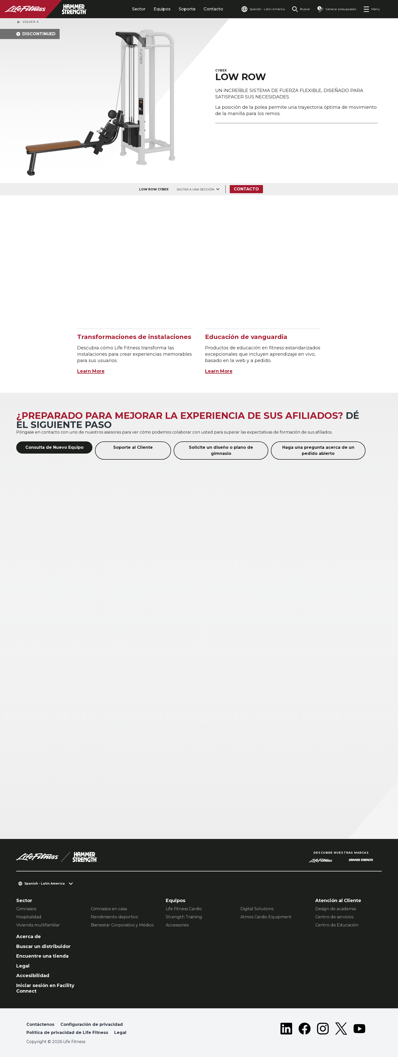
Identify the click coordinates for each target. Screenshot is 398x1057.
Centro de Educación (336, 925)
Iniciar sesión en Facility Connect (45, 988)
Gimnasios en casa (109, 908)
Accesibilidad (32, 975)
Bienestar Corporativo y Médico (122, 925)
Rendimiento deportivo (114, 917)
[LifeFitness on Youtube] (359, 1030)
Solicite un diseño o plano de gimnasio (221, 450)
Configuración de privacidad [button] (91, 1024)
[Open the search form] (301, 9)
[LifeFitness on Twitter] (341, 1030)
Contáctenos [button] (40, 1024)
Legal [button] (120, 1032)
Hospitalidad (28, 917)
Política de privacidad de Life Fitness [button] (67, 1032)
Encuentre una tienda (42, 956)
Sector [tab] (138, 9)
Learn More (91, 371)
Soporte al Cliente (133, 447)
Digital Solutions (256, 908)
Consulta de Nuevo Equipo (54, 447)
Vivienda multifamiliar (38, 925)
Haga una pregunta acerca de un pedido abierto (318, 450)
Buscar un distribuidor (43, 946)
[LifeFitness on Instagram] (323, 1030)
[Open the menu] (371, 9)
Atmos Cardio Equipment (266, 917)
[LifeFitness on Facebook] (304, 1030)
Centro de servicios (334, 917)
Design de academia (335, 908)
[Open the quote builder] (336, 9)
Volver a (27, 22)
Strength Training (184, 917)
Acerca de (28, 936)
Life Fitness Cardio (184, 908)
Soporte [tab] (187, 9)
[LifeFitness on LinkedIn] (286, 1030)
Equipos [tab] (162, 9)
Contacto (213, 9)
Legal (22, 966)
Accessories (177, 925)
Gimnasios (26, 908)
